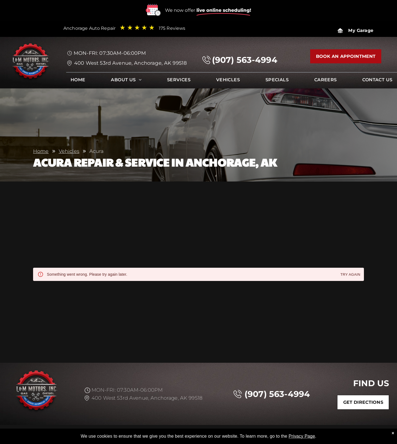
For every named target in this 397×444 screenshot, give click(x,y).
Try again (350, 274)
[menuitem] (78, 81)
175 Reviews (172, 28)
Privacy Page (302, 436)
